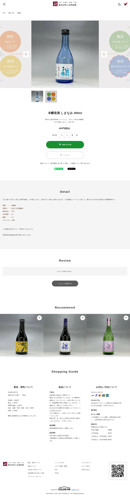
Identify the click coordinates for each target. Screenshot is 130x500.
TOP (4, 13)
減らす (61, 135)
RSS (56, 469)
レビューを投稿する (65, 283)
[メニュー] (4, 4)
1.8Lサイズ (13, 229)
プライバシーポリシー (35, 476)
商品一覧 (11, 13)
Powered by (65, 488)
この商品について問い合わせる (79, 163)
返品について (44, 163)
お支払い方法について (35, 469)
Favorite (65, 155)
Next (104, 54)
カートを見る (86, 466)
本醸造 (19, 13)
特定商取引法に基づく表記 (59, 163)
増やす (72, 135)
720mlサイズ (23, 229)
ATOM (57, 473)
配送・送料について (34, 462)
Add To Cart (65, 144)
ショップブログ (59, 462)
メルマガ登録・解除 (61, 466)
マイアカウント (86, 462)
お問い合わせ (86, 469)
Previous (26, 54)
